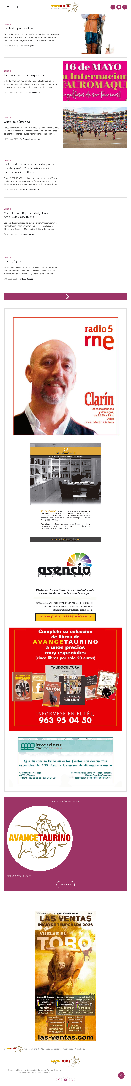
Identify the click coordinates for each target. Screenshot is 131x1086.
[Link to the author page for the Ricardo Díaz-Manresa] (31, 139)
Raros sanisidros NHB (17, 121)
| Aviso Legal (79, 1049)
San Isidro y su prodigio (18, 28)
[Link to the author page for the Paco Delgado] (28, 46)
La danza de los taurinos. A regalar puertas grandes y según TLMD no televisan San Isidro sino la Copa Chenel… (29, 168)
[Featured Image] (95, 34)
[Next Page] (69, 296)
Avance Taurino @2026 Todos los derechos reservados (48, 1049)
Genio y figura (12, 261)
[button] (8, 7)
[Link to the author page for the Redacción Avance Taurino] (33, 92)
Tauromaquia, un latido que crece (24, 75)
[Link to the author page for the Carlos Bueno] (28, 234)
